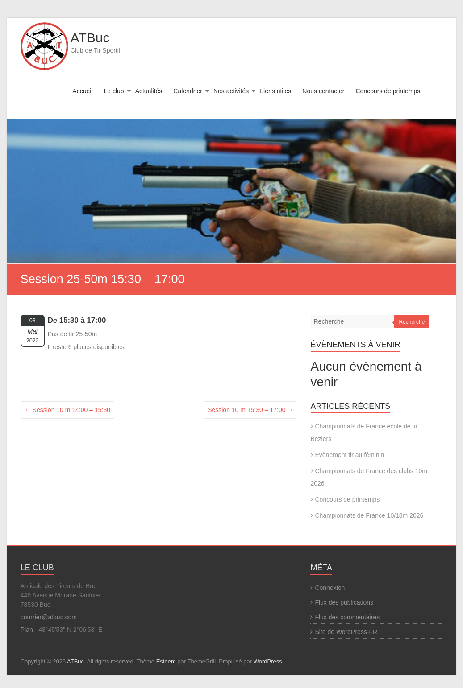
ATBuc (90, 37)
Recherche (412, 322)
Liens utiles (275, 91)
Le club (114, 91)
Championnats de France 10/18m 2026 (369, 515)
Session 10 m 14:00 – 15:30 (67, 409)
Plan (27, 629)
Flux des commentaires (347, 617)
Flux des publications (344, 602)
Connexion (330, 587)
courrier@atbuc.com (49, 617)
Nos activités (231, 91)
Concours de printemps (388, 91)
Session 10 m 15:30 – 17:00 (250, 409)
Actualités (149, 91)
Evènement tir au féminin (349, 454)
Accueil (82, 91)
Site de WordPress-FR (346, 631)
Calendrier (187, 91)
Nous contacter (323, 91)
